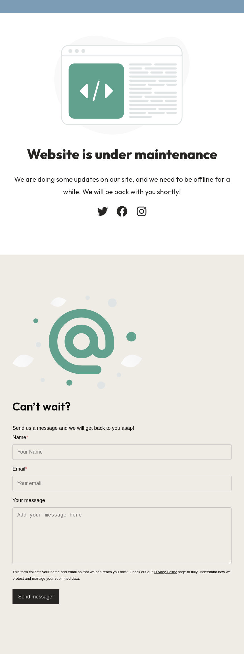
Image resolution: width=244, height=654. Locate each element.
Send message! (36, 597)
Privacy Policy (165, 572)
